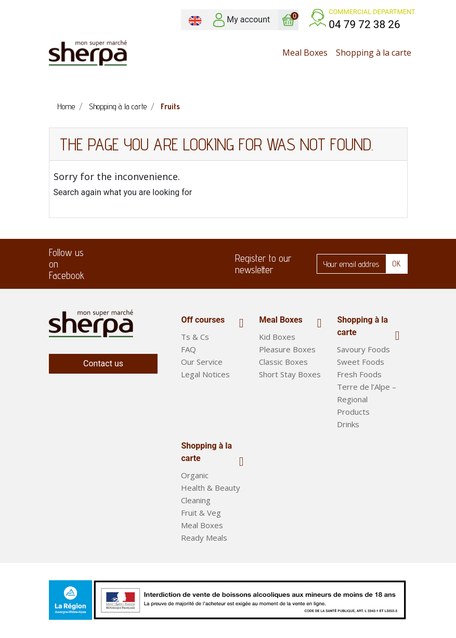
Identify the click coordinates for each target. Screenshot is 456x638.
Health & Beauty (210, 491)
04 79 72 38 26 (364, 24)
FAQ (188, 349)
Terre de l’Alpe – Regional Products (366, 399)
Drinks (348, 424)
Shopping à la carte (362, 326)
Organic (195, 479)
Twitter (129, 263)
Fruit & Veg (201, 516)
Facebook (98, 263)
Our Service (202, 361)
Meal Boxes (280, 320)
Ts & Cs (195, 336)
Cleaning (196, 504)
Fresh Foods (359, 374)
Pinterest (189, 263)
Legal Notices (205, 374)
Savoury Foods (363, 349)
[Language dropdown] (195, 20)
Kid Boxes (277, 336)
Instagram (219, 263)
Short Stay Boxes (290, 374)
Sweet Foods (360, 361)
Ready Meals (204, 541)
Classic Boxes (283, 361)
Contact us (103, 363)
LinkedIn (159, 263)
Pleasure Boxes (287, 349)
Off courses (203, 320)
